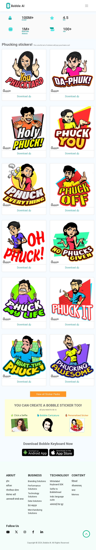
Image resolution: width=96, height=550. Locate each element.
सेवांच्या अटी (11, 494)
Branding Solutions (37, 481)
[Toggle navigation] (86, 5)
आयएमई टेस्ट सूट (56, 504)
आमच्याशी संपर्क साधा (15, 499)
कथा (73, 490)
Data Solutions (35, 501)
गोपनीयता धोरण (12, 490)
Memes (75, 494)
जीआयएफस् (77, 485)
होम (7, 481)
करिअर (9, 485)
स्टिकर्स (74, 481)
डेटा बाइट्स (32, 505)
